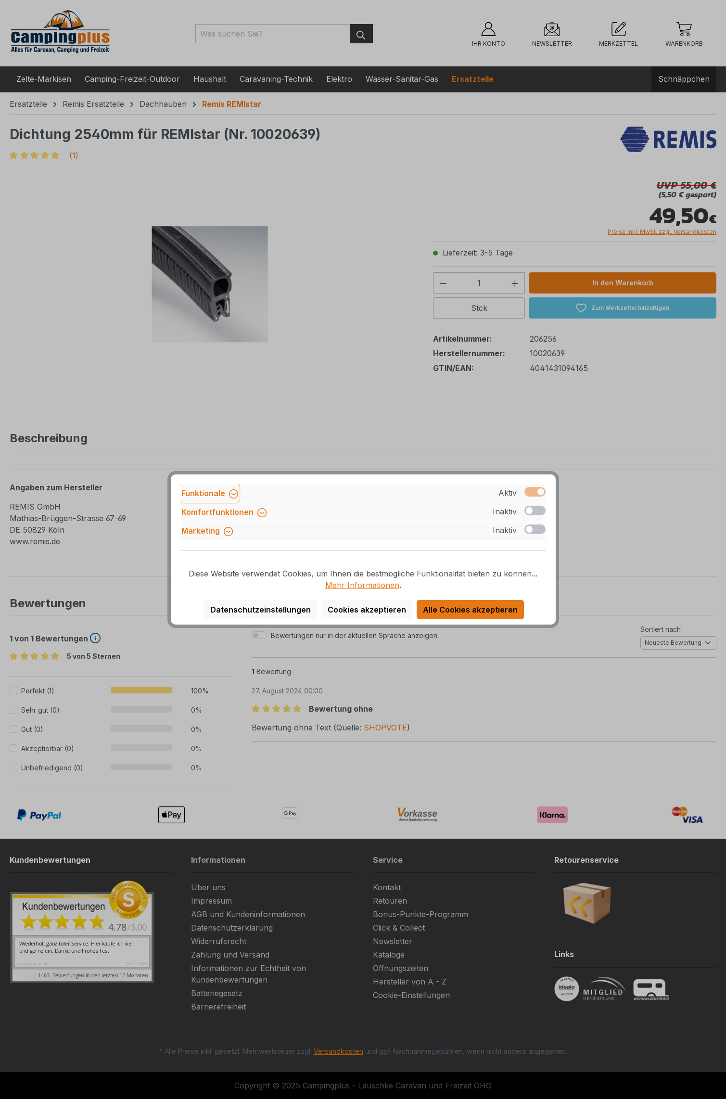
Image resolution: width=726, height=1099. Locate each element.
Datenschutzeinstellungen (260, 609)
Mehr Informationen (362, 585)
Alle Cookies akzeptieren (470, 609)
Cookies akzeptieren (367, 609)
